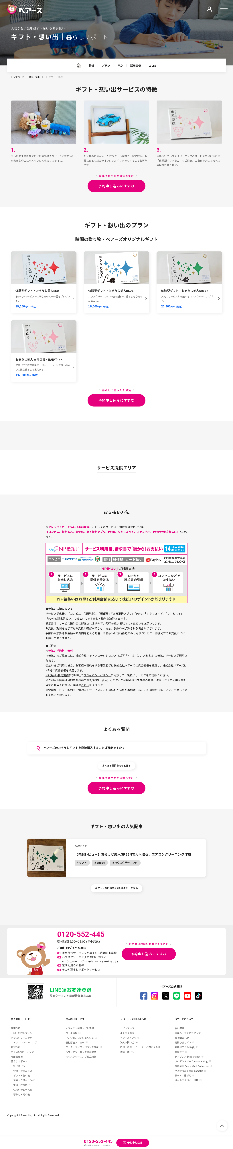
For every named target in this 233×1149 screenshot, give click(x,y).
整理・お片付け (21, 1085)
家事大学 (179, 1052)
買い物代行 (19, 1066)
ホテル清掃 (71, 1033)
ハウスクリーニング (21, 1037)
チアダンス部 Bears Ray (187, 1056)
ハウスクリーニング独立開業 (81, 1056)
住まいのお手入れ (22, 1089)
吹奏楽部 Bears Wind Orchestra (192, 1066)
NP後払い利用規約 (57, 675)
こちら (85, 685)
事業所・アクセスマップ (188, 1033)
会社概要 (179, 1028)
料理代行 (15, 1047)
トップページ (17, 76)
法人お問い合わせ (129, 1042)
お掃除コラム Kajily (185, 1047)
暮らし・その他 (21, 1094)
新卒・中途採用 (183, 1075)
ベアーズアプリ (128, 1037)
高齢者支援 (17, 1056)
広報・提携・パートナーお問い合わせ (140, 1047)
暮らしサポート (37, 76)
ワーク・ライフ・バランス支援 (82, 1047)
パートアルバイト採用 (186, 1080)
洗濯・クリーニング (24, 1080)
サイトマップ (127, 1028)
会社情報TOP (182, 1037)
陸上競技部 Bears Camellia (189, 1070)
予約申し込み (135, 1142)
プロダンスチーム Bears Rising (191, 1061)
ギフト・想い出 (21, 1075)
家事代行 (15, 1028)
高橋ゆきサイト (183, 1042)
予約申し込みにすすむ (116, 185)
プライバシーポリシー (97, 675)
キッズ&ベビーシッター (23, 1052)
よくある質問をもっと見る (116, 765)
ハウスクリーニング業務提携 (81, 1052)
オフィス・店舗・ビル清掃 (80, 1028)
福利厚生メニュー (75, 1042)
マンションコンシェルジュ (80, 1037)
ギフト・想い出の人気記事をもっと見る (116, 888)
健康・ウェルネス (22, 1070)
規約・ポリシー (128, 1052)
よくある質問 (127, 1033)
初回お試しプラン (22, 1033)
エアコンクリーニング (25, 1042)
